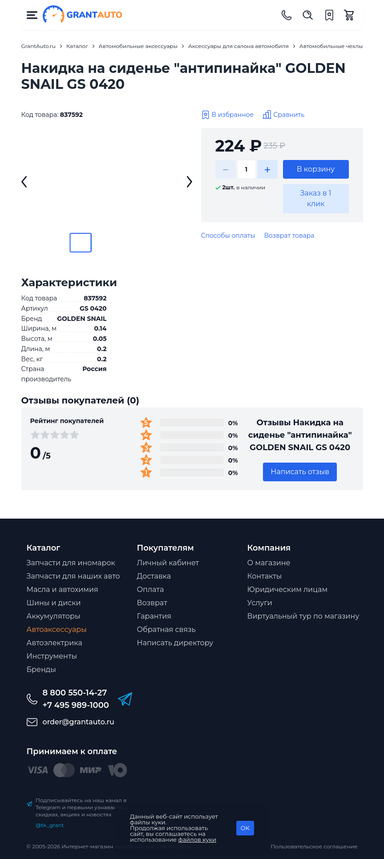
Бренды (41, 669)
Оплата (150, 589)
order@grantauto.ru (78, 722)
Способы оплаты (228, 236)
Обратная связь (166, 629)
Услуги (259, 603)
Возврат (152, 603)
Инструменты (52, 656)
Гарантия (154, 616)
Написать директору (175, 643)
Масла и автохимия (62, 589)
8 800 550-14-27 (75, 693)
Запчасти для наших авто (73, 576)
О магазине (269, 563)
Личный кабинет (168, 563)
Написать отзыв (300, 471)
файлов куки (197, 839)
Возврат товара (289, 236)
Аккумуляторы (54, 616)
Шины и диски (54, 603)
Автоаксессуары (57, 629)
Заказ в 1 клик (315, 198)
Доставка (154, 576)
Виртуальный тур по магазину (303, 616)
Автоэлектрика (54, 643)
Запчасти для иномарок (71, 563)
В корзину (316, 169)
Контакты (264, 576)
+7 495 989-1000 (76, 705)
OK (245, 827)
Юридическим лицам (287, 589)
